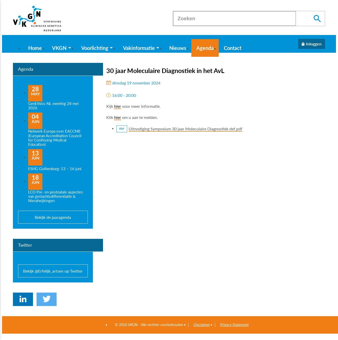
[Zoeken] (234, 18)
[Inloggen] (311, 44)
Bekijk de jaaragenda (53, 217)
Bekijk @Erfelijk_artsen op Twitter (53, 271)
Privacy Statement (234, 325)
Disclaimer (202, 325)
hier (117, 106)
